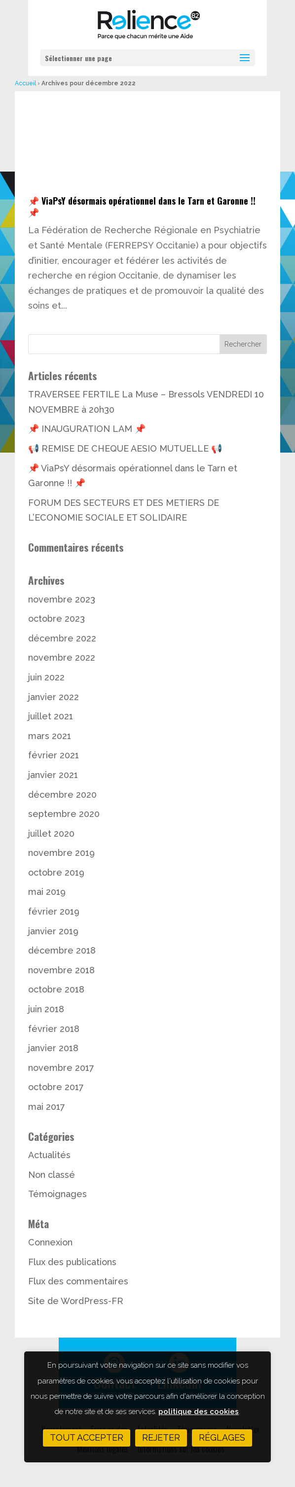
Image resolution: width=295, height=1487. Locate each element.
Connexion (50, 1242)
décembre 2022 (62, 638)
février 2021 (53, 755)
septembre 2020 (64, 814)
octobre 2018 (56, 989)
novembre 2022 (61, 657)
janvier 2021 (53, 775)
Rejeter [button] (161, 1437)
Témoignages (57, 1194)
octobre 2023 (56, 618)
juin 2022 (46, 677)
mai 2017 (46, 1106)
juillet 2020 (51, 833)
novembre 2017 (61, 1067)
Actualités (49, 1155)
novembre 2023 (61, 599)
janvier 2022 (53, 697)
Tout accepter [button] (86, 1437)
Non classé (51, 1174)
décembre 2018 (62, 950)
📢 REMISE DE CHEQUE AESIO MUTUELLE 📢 (125, 448)
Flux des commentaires (78, 1281)
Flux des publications (72, 1262)
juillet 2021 (50, 716)
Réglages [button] (222, 1437)
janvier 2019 (53, 931)
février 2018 (53, 1029)
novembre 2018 (61, 970)
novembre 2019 (61, 853)
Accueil (25, 83)
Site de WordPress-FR (75, 1301)
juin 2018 (46, 1009)
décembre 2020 (62, 794)
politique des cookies (198, 1411)
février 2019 (53, 911)
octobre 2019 (56, 872)
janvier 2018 (53, 1048)
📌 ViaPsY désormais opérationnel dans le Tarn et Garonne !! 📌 (142, 206)
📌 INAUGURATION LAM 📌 (87, 429)
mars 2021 (49, 736)
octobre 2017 (56, 1087)
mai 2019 (47, 891)
